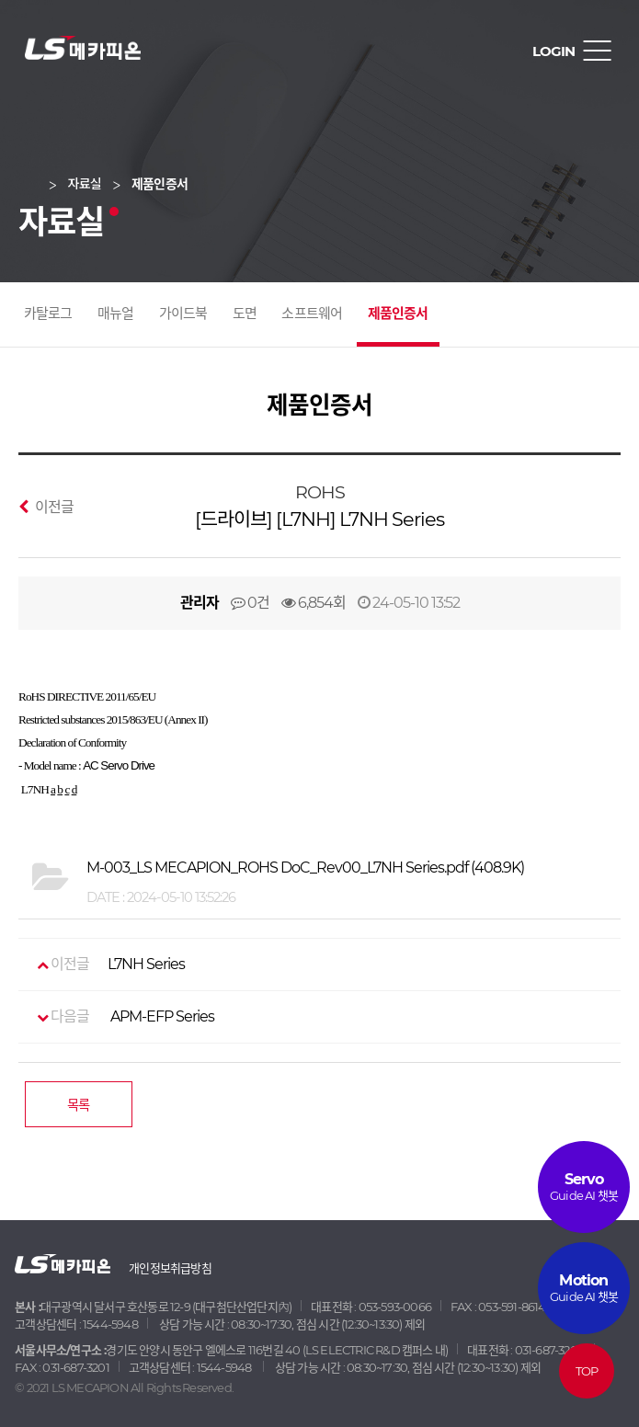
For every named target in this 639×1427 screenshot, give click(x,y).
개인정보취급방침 (170, 1268)
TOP (587, 1371)
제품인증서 (398, 313)
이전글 (46, 506)
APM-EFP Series (116, 1017)
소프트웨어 (311, 313)
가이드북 (183, 313)
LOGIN (553, 51)
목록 (78, 1105)
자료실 (84, 184)
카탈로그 (48, 313)
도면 (245, 313)
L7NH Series (111, 964)
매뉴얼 (115, 313)
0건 (250, 602)
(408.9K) (305, 868)
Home (40, 184)
